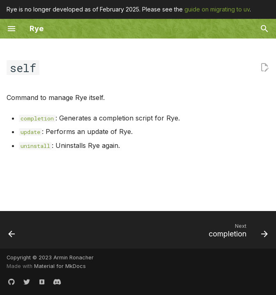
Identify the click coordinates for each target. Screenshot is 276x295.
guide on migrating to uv (217, 9)
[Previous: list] (12, 232)
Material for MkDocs (60, 266)
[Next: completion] (236, 232)
